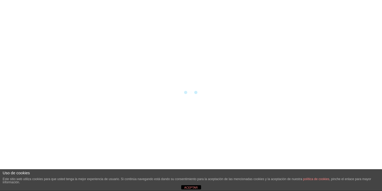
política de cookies (316, 179)
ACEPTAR (191, 187)
